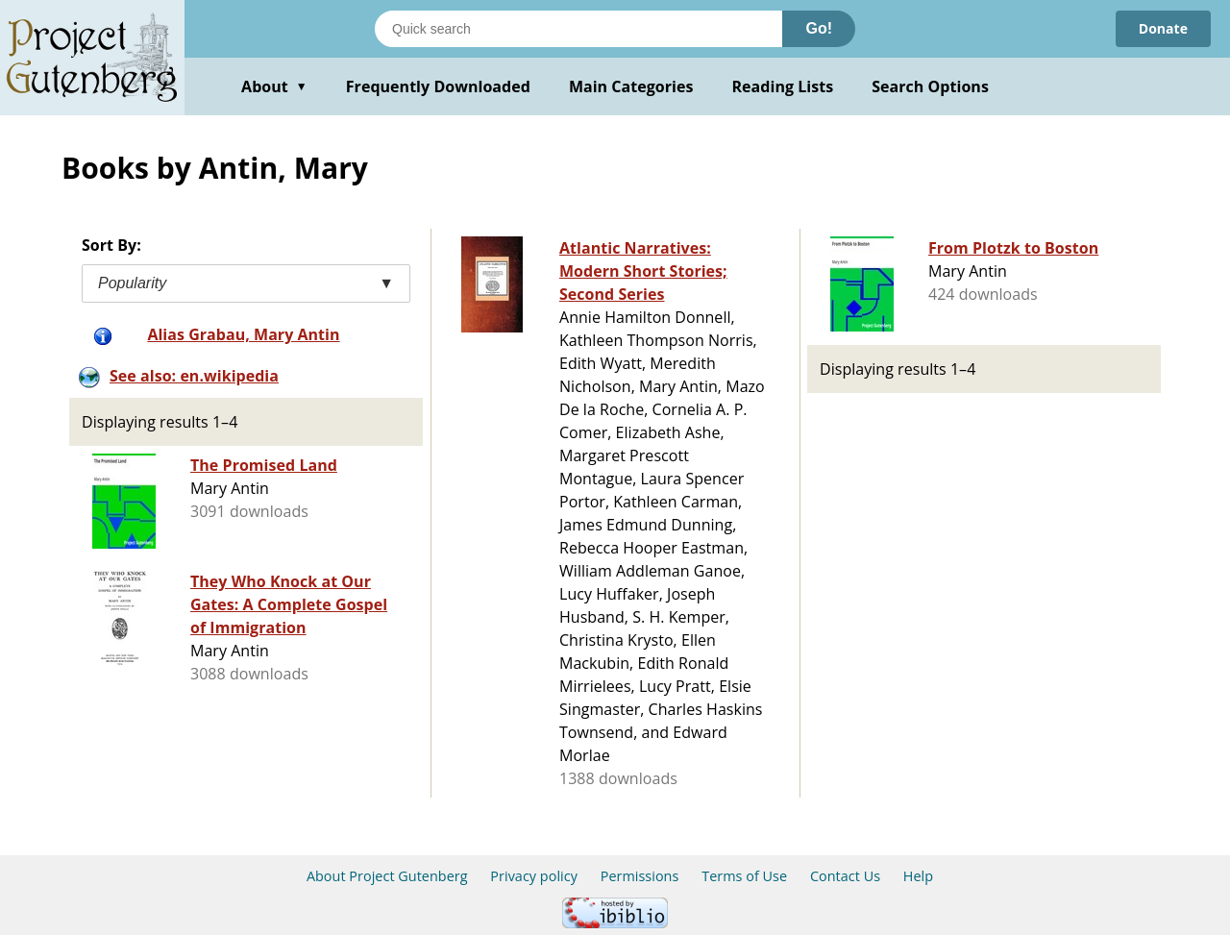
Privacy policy (534, 876)
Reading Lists (783, 86)
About (274, 86)
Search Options (930, 86)
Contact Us (845, 876)
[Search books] (578, 29)
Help (918, 876)
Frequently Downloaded (438, 86)
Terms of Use (744, 876)
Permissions (640, 876)
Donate (1163, 28)
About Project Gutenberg (387, 876)
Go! (818, 28)
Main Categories (631, 86)
